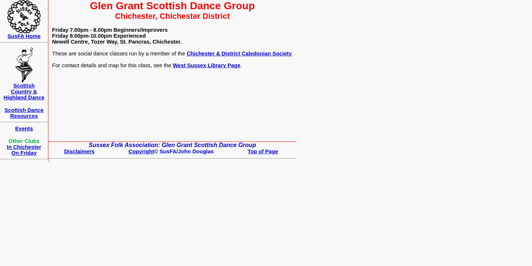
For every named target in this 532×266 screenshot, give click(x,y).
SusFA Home (24, 36)
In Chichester (24, 147)
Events (24, 129)
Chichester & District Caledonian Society (239, 54)
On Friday (24, 153)
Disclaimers (79, 151)
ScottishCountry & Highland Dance (24, 91)
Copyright (141, 151)
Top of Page (263, 151)
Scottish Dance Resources (24, 113)
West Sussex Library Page (207, 65)
